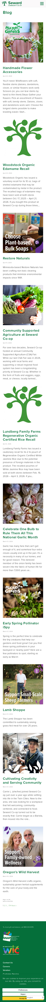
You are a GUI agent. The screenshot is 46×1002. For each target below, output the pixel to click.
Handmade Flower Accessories (18, 69)
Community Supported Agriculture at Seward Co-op (21, 334)
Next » (14, 905)
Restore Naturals (16, 258)
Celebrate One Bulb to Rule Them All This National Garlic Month (21, 533)
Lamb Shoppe (14, 709)
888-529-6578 (29, 927)
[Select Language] (35, 997)
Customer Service (11, 974)
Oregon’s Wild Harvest (21, 872)
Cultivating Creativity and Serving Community (22, 780)
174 (10, 905)
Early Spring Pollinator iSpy (21, 625)
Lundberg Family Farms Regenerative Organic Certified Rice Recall (22, 435)
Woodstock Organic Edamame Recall (19, 166)
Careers (6, 966)
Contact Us (8, 962)
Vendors (6, 970)
